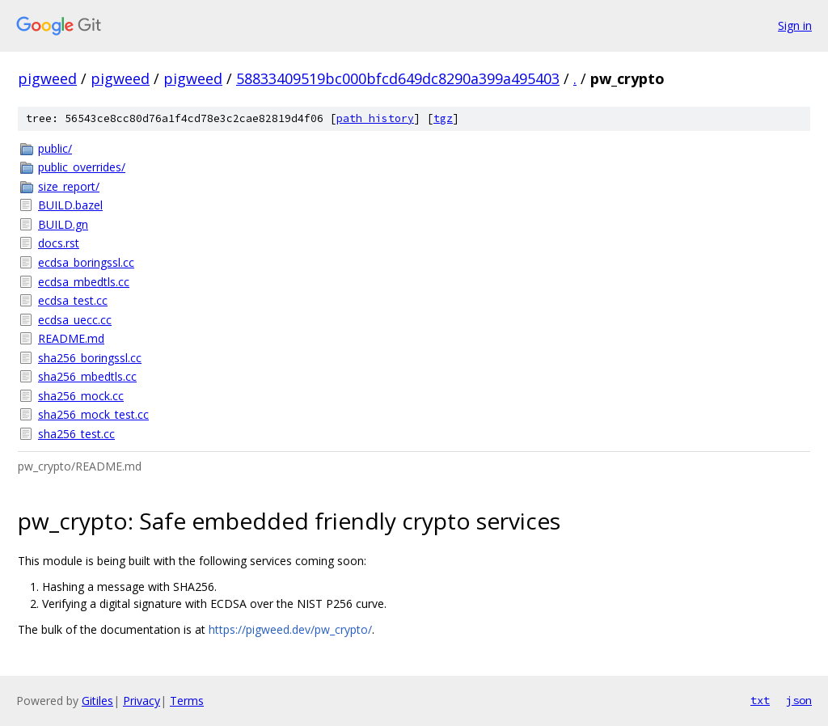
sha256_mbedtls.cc (87, 376)
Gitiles (97, 700)
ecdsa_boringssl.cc (86, 262)
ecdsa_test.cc (73, 300)
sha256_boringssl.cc (90, 357)
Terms (187, 700)
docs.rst (58, 243)
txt (760, 700)
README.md (71, 338)
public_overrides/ (81, 167)
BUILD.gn (63, 224)
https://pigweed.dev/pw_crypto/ (290, 629)
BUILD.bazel (70, 205)
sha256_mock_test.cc (93, 414)
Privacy (141, 700)
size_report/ (68, 186)
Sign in (795, 25)
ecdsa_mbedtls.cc (83, 281)
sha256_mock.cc (81, 395)
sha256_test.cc (76, 433)
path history (375, 118)
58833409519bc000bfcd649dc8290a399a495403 (398, 78)
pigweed (47, 78)
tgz (443, 118)
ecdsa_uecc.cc (75, 319)
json (799, 700)
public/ (55, 148)
